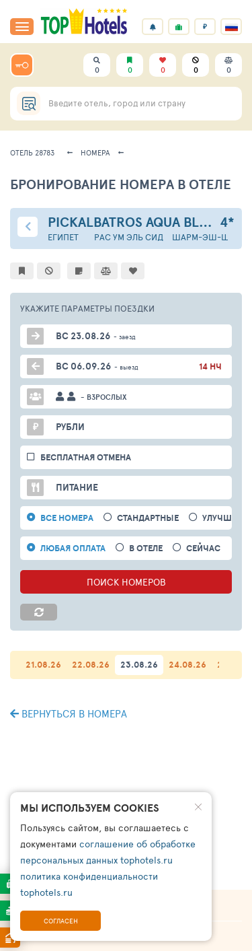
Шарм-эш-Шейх (208, 237)
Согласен (61, 920)
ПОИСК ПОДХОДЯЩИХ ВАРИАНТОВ (126, 737)
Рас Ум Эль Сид (128, 237)
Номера (95, 152)
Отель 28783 (32, 152)
